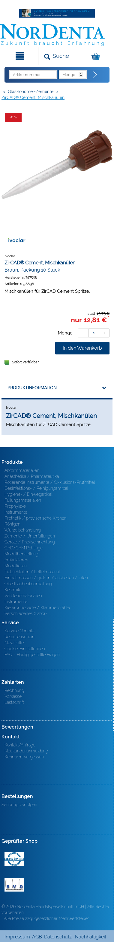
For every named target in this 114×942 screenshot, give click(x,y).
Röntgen (12, 524)
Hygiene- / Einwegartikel (28, 494)
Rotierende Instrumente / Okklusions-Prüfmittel (49, 482)
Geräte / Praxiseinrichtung (29, 542)
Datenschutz (58, 937)
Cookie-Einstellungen (24, 648)
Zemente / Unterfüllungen (29, 536)
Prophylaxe (15, 506)
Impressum (17, 937)
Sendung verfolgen (19, 804)
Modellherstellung (21, 553)
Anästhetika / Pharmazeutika (31, 476)
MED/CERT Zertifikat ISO (14, 859)
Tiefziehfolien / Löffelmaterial (32, 571)
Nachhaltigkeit (90, 937)
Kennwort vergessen (24, 756)
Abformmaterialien (21, 470)
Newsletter (14, 642)
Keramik (12, 589)
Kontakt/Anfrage (19, 745)
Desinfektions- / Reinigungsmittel (36, 488)
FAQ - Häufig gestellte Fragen (32, 654)
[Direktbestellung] (95, 75)
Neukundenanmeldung (26, 751)
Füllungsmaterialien (22, 500)
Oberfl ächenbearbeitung (28, 583)
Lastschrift (14, 702)
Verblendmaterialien (23, 595)
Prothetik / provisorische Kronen (35, 518)
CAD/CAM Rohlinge (23, 548)
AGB (37, 937)
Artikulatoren (16, 559)
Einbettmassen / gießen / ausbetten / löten (46, 577)
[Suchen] (56, 56)
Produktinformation (32, 387)
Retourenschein (19, 636)
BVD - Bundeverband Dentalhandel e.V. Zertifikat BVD (14, 885)
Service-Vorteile (19, 630)
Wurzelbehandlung (22, 530)
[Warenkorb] (93, 56)
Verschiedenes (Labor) (25, 613)
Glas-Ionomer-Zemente (30, 91)
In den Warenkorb (82, 348)
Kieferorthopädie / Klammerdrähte (37, 607)
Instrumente (15, 512)
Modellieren (15, 565)
